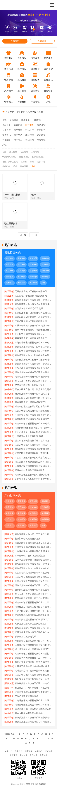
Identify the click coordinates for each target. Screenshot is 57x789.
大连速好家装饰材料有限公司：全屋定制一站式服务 (34, 700)
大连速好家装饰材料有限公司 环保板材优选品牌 (34, 551)
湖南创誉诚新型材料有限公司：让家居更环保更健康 (34, 602)
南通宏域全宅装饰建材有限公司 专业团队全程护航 (34, 398)
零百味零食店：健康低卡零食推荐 (31, 338)
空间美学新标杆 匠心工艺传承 (29, 308)
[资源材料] (9, 687)
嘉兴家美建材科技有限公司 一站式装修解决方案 (34, 300)
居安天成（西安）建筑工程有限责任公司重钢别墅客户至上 (34, 594)
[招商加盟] (9, 300)
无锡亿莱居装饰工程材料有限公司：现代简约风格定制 (34, 321)
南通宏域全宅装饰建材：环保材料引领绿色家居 (34, 317)
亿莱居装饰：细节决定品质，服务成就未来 (34, 543)
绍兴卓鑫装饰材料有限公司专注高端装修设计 (34, 372)
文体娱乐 (6, 135)
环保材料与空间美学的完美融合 (30, 470)
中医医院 (35, 152)
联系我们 (18, 751)
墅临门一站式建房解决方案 (27, 538)
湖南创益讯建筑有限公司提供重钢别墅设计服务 (34, 692)
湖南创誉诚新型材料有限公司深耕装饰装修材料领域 (34, 653)
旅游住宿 (41, 125)
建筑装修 (41, 135)
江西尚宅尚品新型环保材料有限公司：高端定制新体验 (34, 572)
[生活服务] (9, 338)
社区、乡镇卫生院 (10, 162)
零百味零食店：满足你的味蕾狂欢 (31, 402)
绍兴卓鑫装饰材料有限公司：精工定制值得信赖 (34, 585)
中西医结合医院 (9, 157)
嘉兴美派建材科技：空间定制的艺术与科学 (34, 568)
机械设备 (6, 140)
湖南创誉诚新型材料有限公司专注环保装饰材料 (34, 581)
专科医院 (24, 152)
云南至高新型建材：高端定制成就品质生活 (34, 560)
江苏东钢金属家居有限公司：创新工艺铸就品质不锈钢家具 (34, 577)
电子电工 (18, 140)
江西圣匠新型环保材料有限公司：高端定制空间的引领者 (34, 611)
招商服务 (29, 751)
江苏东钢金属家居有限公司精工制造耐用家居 (34, 410)
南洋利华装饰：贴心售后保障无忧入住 (33, 709)
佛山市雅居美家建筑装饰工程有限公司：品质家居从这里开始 (34, 440)
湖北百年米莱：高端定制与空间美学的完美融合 (34, 432)
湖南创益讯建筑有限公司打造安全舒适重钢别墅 (34, 406)
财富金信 (21, 112)
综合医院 (13, 152)
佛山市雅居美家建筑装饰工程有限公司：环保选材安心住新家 (34, 462)
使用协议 (39, 751)
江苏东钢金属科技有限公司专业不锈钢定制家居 (34, 415)
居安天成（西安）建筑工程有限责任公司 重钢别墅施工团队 (34, 381)
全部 (4, 120)
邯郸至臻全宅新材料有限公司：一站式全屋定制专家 (34, 342)
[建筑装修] (9, 291)
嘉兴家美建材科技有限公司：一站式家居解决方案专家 (34, 683)
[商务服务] (9, 295)
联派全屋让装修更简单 (25, 636)
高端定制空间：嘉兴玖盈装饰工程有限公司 (34, 670)
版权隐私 (49, 751)
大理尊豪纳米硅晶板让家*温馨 (29, 436)
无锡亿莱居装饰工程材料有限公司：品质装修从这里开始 (34, 291)
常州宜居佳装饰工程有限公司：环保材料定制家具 (34, 679)
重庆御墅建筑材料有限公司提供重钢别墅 (34, 589)
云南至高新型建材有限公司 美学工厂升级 (34, 619)
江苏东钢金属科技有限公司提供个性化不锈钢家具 (34, 632)
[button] (23, 29)
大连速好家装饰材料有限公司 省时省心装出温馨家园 (34, 645)
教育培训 (18, 125)
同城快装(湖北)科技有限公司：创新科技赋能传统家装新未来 (34, 428)
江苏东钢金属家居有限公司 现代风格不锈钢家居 (34, 547)
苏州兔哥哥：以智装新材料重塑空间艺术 (34, 479)
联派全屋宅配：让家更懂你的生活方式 (33, 312)
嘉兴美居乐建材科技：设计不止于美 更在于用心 (34, 347)
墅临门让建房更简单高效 (26, 696)
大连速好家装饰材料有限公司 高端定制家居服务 (34, 466)
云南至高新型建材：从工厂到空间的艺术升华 (34, 598)
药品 (15, 166)
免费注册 (42, 41)
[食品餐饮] (9, 389)
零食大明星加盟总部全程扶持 (29, 713)
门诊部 (24, 162)
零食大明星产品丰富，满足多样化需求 (33, 389)
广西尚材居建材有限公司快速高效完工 (33, 457)
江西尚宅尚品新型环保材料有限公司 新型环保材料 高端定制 (34, 615)
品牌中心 (32, 112)
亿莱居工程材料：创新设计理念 (30, 385)
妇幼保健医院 (38, 157)
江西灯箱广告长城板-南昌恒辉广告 (31, 295)
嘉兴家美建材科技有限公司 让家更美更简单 (34, 304)
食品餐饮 (18, 130)
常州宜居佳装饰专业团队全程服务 (31, 624)
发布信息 (15, 41)
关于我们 (8, 751)
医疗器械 (24, 166)
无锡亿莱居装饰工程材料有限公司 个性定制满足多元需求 (34, 359)
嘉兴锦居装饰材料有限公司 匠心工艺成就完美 (34, 393)
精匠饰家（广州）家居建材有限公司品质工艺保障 (34, 687)
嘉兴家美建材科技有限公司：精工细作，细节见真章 (34, 628)
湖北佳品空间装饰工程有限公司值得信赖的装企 (34, 606)
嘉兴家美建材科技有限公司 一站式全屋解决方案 (34, 564)
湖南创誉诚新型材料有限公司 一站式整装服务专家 (34, 423)
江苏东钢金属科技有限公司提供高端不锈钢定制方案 (34, 675)
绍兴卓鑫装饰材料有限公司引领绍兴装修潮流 (34, 368)
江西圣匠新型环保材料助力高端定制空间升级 (34, 453)
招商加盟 (37, 120)
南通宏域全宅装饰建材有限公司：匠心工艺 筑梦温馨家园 (34, 641)
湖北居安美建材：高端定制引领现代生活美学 (34, 649)
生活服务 (14, 120)
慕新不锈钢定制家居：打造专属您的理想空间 (34, 662)
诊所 (32, 162)
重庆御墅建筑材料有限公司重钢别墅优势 (34, 449)
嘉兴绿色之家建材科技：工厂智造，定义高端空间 (34, 658)
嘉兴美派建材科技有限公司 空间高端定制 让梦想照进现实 (34, 717)
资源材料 (29, 140)
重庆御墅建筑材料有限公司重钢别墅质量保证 (34, 419)
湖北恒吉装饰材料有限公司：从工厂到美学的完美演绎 (34, 334)
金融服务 (6, 125)
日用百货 (6, 130)
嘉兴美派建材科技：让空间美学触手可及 (34, 355)
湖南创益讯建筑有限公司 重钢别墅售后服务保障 (34, 474)
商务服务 (25, 120)
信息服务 (41, 130)
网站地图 (24, 755)
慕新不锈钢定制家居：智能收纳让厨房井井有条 (34, 330)
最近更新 (13, 755)
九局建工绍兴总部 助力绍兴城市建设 (32, 666)
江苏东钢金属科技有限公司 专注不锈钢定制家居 (34, 325)
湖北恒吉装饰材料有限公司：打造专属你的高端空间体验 (34, 351)
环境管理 (41, 140)
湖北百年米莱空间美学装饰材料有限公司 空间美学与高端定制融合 (34, 704)
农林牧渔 (29, 135)
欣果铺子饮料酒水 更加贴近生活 (30, 555)
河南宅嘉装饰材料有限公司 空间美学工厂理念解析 (34, 376)
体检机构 (6, 166)
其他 (40, 112)
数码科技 (29, 130)
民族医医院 (24, 157)
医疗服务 (29, 125)
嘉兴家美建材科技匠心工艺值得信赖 (32, 534)
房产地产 (18, 135)
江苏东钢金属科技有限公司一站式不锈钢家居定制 (34, 445)
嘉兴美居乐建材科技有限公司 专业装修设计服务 (34, 722)
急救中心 (41, 162)
